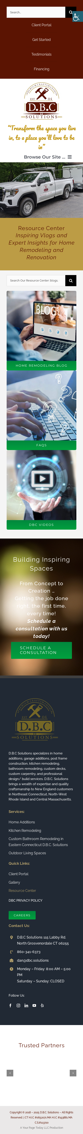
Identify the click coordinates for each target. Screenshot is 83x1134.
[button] (10, 1073)
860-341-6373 (29, 952)
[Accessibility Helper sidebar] (77, 16)
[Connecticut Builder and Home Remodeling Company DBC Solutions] (41, 80)
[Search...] (36, 12)
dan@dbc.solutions (33, 960)
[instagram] (18, 1005)
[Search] (70, 12)
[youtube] (34, 1005)
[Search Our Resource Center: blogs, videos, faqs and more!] (36, 280)
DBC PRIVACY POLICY (25, 901)
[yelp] (42, 1005)
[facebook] (10, 1005)
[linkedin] (26, 1005)
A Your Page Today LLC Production (41, 1127)
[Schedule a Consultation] (41, 650)
